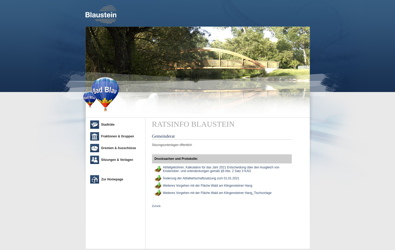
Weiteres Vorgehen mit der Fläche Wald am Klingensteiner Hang (207, 185)
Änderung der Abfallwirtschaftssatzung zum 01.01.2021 (201, 178)
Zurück (156, 206)
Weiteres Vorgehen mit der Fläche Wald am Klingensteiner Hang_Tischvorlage (217, 193)
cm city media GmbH (117, 243)
